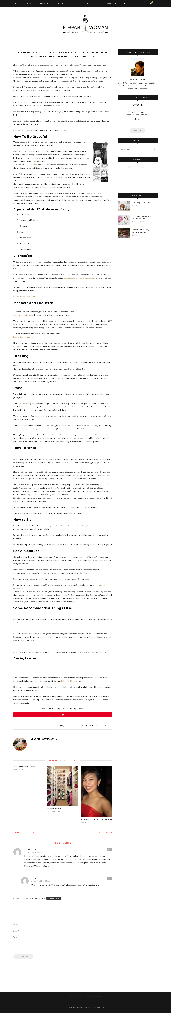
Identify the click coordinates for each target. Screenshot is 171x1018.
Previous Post (25, 838)
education (32, 170)
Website (16, 943)
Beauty (99, 3)
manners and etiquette (23, 320)
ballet (44, 157)
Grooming (45, 3)
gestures (82, 271)
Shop (16, 3)
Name (16, 930)
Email (16, 936)
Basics (29, 3)
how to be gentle (29, 302)
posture (62, 431)
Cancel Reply (53, 903)
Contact (111, 3)
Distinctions (81, 3)
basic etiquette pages (22, 342)
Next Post (103, 838)
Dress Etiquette (54, 814)
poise (24, 409)
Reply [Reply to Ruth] (110, 883)
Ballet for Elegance (69, 686)
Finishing (62, 3)
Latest (126, 3)
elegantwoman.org (96, 731)
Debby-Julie (38, 903)
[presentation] (33, 953)
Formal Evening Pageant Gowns (96, 825)
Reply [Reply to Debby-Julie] (110, 855)
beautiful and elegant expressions (79, 283)
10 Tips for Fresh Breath (24, 772)
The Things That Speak (141, 202)
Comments (29, 731)
